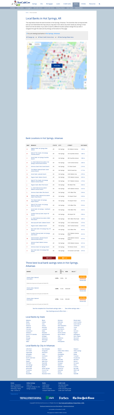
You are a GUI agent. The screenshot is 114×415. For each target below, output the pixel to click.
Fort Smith (29, 350)
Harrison (44, 372)
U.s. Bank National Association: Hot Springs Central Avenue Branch (40, 162)
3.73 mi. (83, 222)
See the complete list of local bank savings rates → (48, 308)
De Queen (76, 363)
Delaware (28, 332)
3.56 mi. (83, 210)
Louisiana (44, 329)
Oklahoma (60, 338)
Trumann (76, 356)
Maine (43, 331)
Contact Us (17, 390)
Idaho (27, 341)
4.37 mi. (83, 238)
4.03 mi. (83, 229)
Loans (58, 4)
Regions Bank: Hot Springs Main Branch (39, 149)
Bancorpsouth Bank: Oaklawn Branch (40, 222)
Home (27, 12)
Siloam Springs (46, 368)
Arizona (28, 324)
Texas (75, 327)
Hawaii (28, 339)
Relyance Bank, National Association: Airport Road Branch (40, 196)
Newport (76, 349)
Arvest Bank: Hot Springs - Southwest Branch (40, 209)
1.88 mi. (83, 153)
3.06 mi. (83, 185)
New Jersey (61, 327)
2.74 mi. (83, 181)
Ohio (59, 336)
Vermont (76, 331)
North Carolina (62, 332)
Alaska (27, 322)
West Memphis (46, 349)
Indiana (44, 322)
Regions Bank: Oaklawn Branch (39, 225)
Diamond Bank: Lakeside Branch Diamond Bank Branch (39, 238)
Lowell (75, 352)
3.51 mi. (83, 200)
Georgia (28, 338)
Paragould (44, 350)
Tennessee (76, 325)
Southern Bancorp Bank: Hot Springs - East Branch (41, 234)
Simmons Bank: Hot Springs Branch (40, 247)
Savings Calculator (31, 388)
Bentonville (29, 366)
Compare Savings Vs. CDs (33, 387)
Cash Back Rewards (63, 385)
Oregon (60, 339)
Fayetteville (29, 352)
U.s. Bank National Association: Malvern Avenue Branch (39, 188)
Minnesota (45, 338)
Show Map (57, 65)
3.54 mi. (83, 205)
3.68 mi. (83, 219)
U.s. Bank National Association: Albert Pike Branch (40, 218)
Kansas (44, 325)
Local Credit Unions (49, 8)
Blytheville (44, 365)
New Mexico (61, 329)
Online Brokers (79, 8)
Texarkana (29, 370)
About (12, 385)
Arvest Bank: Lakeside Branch (38, 174)
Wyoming (76, 339)
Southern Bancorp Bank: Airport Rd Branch (40, 214)
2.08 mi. (83, 162)
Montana (60, 320)
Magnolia (60, 356)
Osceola (60, 373)
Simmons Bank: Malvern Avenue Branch (39, 243)
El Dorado (44, 359)
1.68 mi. (83, 149)
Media (19, 388)
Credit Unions (45, 385)
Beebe (75, 354)
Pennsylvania (61, 341)
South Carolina (77, 322)
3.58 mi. (83, 214)
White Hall (76, 370)
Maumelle (44, 363)
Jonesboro (29, 356)
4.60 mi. (83, 247)
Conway (28, 359)
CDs (41, 4)
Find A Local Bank (47, 388)
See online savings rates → (73, 308)
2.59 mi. (83, 174)
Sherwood (44, 352)
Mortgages (49, 4)
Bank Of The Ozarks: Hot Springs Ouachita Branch (39, 153)
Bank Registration (15, 387)
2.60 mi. (83, 177)
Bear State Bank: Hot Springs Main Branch (40, 250)
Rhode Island (77, 320)
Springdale (29, 354)
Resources (92, 4)
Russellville (29, 373)
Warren (76, 361)
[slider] (82, 278)
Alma (75, 372)
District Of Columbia (31, 334)
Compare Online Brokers (48, 390)
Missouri (44, 341)
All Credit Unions (38, 8)
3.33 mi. (83, 188)
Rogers (28, 361)
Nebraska (60, 322)
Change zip (30, 37)
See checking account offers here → (57, 311)
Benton (28, 372)
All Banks (12, 8)
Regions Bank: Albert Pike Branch (39, 185)
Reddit (49, 258)
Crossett (76, 366)
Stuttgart (60, 363)
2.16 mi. (83, 166)
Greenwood (61, 366)
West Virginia (77, 336)
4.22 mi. (83, 234)
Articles (83, 4)
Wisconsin (76, 338)
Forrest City (45, 370)
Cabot (43, 354)
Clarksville (60, 370)
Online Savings (31, 383)
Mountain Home (46, 373)
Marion (60, 349)
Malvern (60, 365)
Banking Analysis (60, 8)
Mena (75, 365)
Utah (75, 329)
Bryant (44, 366)
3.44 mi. (83, 192)
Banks (76, 4)
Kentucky (44, 327)
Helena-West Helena (63, 350)
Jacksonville (29, 368)
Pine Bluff (28, 363)
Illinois (43, 320)
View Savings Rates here (65, 37)
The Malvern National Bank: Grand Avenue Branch (40, 170)
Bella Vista (44, 361)
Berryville (76, 368)
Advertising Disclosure (68, 406)
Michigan (44, 336)
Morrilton (76, 359)
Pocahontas (77, 358)
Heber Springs (77, 350)
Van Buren (44, 356)
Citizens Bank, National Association (33, 278)
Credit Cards (67, 4)
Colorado (28, 329)
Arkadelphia (61, 354)
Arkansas (28, 325)
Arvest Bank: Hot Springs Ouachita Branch (40, 158)
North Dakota (61, 334)
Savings (34, 4)
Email (64, 258)
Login (21, 387)
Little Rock (29, 349)
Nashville (76, 373)
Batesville (60, 359)
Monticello (60, 361)
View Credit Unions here (46, 37)
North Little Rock (30, 358)
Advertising (14, 388)
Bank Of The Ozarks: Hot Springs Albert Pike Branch (39, 205)
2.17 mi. (83, 170)
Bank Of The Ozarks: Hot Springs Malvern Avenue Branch (39, 181)
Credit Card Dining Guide (64, 388)
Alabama (28, 320)
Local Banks (28, 8)
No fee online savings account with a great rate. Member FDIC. (38, 283)
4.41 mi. (83, 243)
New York (60, 331)
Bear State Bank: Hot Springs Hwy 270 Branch (41, 229)
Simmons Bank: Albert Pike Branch (40, 192)
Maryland (44, 332)
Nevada (60, 324)
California (28, 327)
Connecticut (29, 331)
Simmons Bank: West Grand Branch (40, 166)
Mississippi (45, 339)
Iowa (43, 324)
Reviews (83, 280)
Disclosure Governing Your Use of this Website (51, 406)
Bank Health (70, 8)
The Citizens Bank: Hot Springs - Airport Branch (39, 200)
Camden (60, 352)
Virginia (76, 332)
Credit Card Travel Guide (64, 390)
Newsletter (18, 385)
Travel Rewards (62, 387)
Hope (59, 358)
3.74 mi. (83, 225)
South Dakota (77, 324)
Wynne (59, 372)
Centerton (60, 368)
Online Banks (20, 8)
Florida (28, 336)
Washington (77, 334)
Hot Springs (29, 365)
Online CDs (29, 385)
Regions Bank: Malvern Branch (39, 177)
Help (12, 390)
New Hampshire (62, 325)
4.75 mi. (83, 250)
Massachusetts (46, 334)
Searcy (43, 358)
